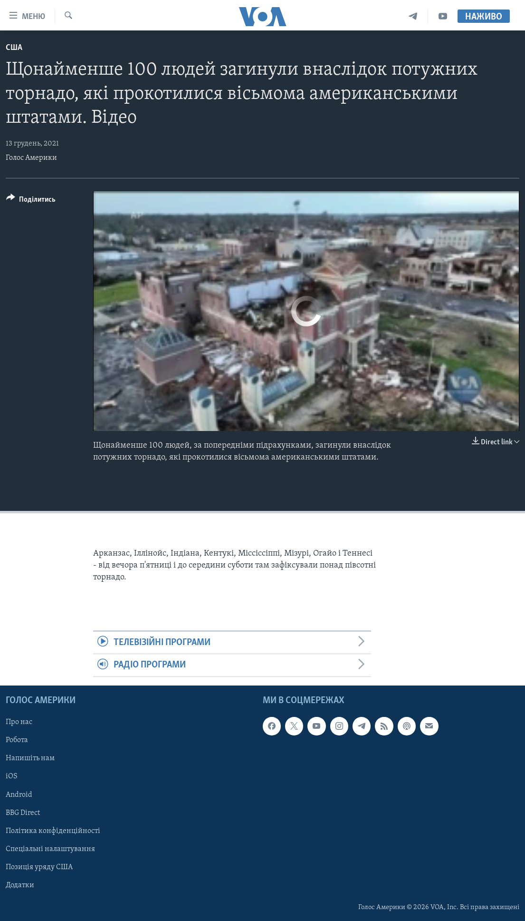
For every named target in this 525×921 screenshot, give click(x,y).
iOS (12, 776)
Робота (17, 740)
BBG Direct (23, 812)
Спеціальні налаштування (50, 848)
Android (19, 794)
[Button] (31, 201)
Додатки (20, 885)
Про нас (19, 722)
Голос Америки (31, 158)
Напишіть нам (30, 758)
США (14, 47)
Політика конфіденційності (53, 830)
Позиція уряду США (39, 867)
